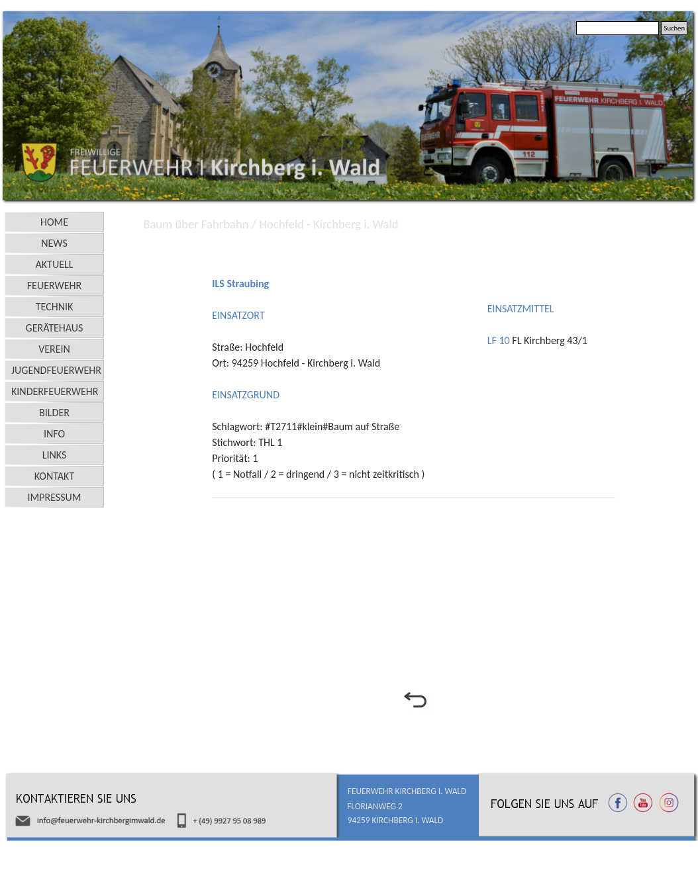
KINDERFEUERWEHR (55, 391)
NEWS (54, 243)
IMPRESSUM (54, 497)
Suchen (674, 28)
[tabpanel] (414, 246)
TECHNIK (55, 306)
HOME (54, 222)
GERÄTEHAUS (54, 328)
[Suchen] (617, 28)
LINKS (54, 455)
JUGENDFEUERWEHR (56, 370)
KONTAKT (54, 476)
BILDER (54, 412)
